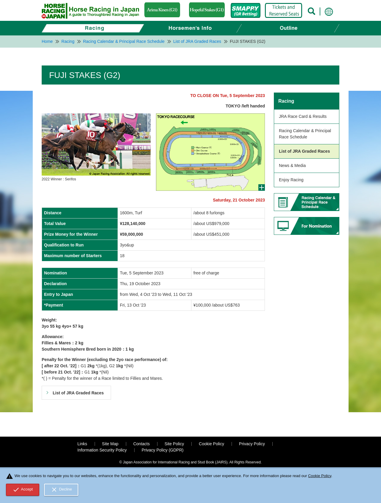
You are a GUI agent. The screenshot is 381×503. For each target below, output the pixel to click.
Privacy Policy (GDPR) (163, 450)
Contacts (141, 443)
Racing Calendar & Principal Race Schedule (305, 133)
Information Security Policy (102, 450)
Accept (23, 489)
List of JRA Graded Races (304, 151)
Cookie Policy (211, 443)
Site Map (110, 443)
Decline (61, 489)
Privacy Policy (252, 443)
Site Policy (174, 443)
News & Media (292, 165)
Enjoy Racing (291, 179)
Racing (286, 101)
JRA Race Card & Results (303, 116)
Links (82, 443)
